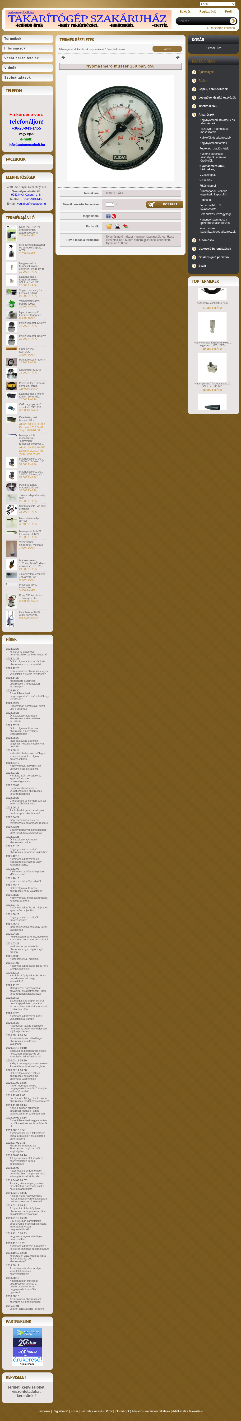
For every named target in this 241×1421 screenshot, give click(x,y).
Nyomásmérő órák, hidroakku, (108, 49)
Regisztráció (60, 1411)
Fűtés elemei (207, 185)
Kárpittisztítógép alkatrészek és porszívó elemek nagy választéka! (28, 978)
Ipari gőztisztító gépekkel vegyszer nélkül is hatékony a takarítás (27, 743)
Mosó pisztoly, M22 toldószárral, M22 (30, 533)
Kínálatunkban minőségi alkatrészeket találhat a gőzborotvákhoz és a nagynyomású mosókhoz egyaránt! (24, 1286)
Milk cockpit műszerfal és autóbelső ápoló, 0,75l (32, 247)
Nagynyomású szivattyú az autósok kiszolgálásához (25, 767)
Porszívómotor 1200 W (32, 322)
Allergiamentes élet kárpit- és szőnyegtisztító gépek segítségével (26, 1161)
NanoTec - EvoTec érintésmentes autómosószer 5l (29, 230)
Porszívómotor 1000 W (32, 335)
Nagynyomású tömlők (213, 143)
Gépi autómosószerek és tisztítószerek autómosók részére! (29, 821)
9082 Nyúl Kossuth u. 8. (26, 194)
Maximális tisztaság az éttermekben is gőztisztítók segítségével (25, 1148)
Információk (122, 1411)
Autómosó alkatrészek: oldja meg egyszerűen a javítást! (29, 909)
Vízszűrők (205, 180)
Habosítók (205, 200)
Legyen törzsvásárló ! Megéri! (27, 1308)
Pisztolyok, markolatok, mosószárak (214, 130)
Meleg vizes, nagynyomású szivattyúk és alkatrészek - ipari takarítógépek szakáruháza (28, 991)
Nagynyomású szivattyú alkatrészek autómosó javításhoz (29, 850)
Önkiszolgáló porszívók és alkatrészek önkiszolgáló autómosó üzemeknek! (25, 1076)
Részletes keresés (92, 1411)
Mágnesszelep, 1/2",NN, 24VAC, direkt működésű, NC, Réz (32, 563)
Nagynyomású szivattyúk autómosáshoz (24, 918)
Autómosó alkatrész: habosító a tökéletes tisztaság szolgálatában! (29, 1247)
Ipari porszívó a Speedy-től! (26, 881)
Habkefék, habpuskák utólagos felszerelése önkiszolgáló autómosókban (27, 756)
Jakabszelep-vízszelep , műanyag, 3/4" (32, 575)
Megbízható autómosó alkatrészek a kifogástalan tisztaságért (25, 683)
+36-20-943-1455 (26, 128)
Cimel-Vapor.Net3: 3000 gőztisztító (29, 613)
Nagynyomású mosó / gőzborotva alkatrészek (214, 221)
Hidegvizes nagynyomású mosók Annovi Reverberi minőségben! (29, 1065)
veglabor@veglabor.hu (31, 203)
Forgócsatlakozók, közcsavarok (210, 207)
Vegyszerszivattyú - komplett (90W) (30, 291)
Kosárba (170, 204)
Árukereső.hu (27, 1363)
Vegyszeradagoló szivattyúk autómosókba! (26, 1238)
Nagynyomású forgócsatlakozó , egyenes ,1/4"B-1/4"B (31, 266)
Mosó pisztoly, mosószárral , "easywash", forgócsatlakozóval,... (31, 439)
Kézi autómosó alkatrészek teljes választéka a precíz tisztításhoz (29, 672)
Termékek (44, 1411)
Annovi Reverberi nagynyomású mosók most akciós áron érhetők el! (28, 1123)
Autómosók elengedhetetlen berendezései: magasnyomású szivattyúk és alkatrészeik (27, 1173)
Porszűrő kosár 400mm (32, 359)
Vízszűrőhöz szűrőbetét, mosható (31, 543)
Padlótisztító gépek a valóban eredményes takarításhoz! (27, 812)
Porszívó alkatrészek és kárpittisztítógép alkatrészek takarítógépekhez (26, 791)
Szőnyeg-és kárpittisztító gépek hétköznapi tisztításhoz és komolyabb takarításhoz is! (28, 1053)
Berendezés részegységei (215, 214)
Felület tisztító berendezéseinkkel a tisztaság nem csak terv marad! (29, 938)
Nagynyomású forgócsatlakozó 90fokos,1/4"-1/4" (29, 279)
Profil (109, 1411)
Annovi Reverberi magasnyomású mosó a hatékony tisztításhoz (29, 696)
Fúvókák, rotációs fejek (214, 148)
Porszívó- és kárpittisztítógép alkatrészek (217, 230)
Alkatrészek (81, 49)
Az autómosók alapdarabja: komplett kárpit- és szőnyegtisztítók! (25, 1271)
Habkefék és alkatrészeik (215, 137)
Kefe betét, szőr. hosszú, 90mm (28, 419)
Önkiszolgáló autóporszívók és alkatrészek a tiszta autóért (27, 663)
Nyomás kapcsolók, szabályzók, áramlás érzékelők (212, 157)
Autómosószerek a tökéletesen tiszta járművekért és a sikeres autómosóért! (27, 1136)
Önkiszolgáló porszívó (214, 257)
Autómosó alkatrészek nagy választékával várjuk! (26, 1017)
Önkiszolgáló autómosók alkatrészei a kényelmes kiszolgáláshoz (24, 731)
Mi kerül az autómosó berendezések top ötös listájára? (28, 653)
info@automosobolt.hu (27, 145)
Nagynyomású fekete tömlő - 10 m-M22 (31, 395)
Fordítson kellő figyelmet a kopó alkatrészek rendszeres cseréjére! (29, 1099)
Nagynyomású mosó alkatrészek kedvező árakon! (28, 899)
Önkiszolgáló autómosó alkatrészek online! (23, 841)
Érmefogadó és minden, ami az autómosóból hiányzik (28, 802)
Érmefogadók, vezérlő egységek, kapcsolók (213, 192)
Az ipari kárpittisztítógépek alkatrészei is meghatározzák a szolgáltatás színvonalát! (28, 1211)
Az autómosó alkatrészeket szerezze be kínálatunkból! (25, 1300)
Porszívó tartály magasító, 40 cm (28, 486)
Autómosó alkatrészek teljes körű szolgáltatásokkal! (29, 967)
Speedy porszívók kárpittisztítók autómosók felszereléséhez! (28, 831)
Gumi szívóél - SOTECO (27, 350)
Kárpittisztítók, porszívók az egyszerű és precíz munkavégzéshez (26, 778)
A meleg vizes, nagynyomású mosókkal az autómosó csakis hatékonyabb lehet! (27, 1186)
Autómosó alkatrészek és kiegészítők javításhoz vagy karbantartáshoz (26, 861)
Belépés (185, 11)
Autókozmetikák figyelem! (24, 958)
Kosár (74, 1411)
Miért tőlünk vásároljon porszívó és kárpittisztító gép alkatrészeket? (28, 1258)
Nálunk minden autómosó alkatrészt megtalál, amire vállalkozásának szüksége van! (28, 1110)
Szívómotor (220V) (30, 369)
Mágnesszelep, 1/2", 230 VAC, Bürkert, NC (32, 460)
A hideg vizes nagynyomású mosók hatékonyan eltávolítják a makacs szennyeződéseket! (28, 1198)
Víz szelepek (207, 174)
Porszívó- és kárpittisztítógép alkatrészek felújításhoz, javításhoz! (26, 1041)
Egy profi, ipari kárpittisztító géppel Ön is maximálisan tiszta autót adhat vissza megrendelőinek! (28, 1225)
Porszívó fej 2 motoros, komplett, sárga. (32, 384)
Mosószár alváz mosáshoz (28, 586)
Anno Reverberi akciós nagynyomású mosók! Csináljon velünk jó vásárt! (28, 1088)
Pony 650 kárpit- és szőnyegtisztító (30, 597)
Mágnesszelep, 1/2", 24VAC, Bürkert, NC (31, 473)
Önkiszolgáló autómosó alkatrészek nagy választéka (26, 889)
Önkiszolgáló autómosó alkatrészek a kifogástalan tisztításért (25, 718)
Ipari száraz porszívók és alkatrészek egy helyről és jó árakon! (26, 949)
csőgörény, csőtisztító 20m (212, 310)
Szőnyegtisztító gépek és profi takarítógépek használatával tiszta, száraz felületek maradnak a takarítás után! (29, 1004)
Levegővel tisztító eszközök (217, 97)
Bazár (202, 265)
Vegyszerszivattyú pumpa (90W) (29, 302)
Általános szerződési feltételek (151, 1411)
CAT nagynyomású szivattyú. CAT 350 (30, 406)
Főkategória (66, 49)
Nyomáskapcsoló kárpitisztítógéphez (30, 313)
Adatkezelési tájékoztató (187, 1411)
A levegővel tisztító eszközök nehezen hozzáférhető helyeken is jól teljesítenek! (28, 1028)
